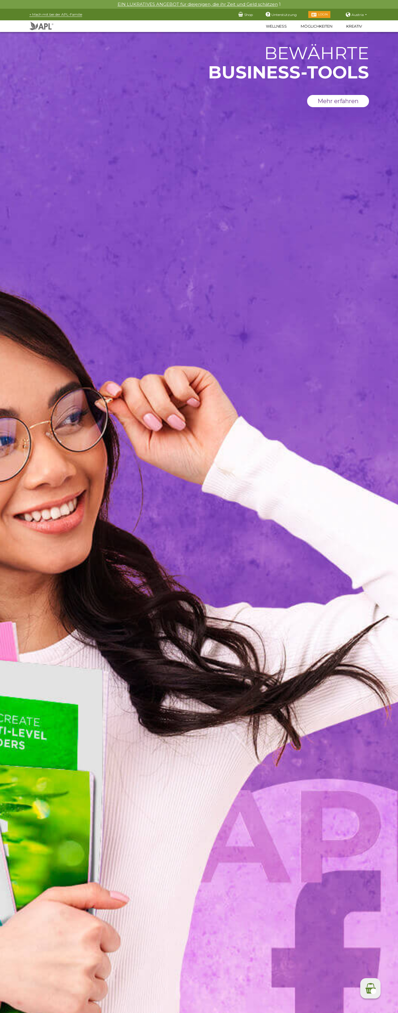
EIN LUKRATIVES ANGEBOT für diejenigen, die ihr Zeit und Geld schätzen (198, 4)
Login (323, 14)
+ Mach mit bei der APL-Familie (55, 14)
